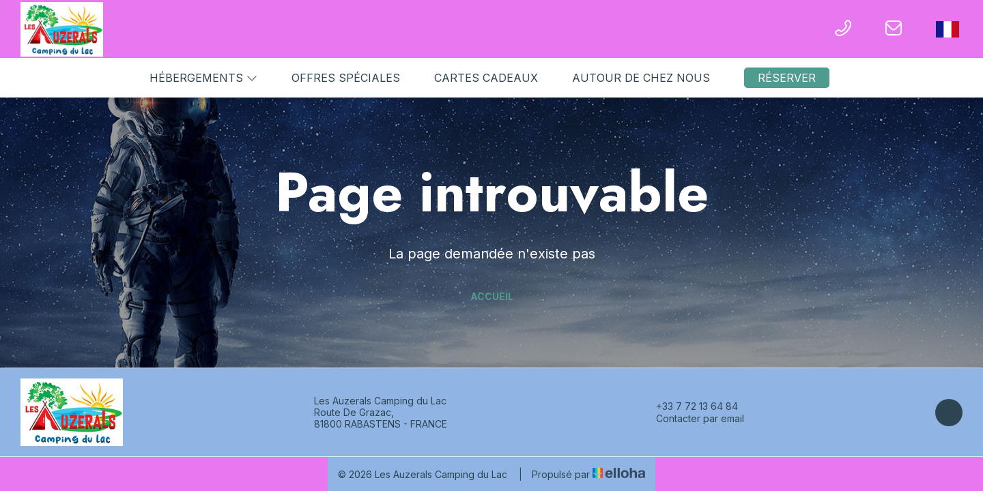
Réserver (787, 78)
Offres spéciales (345, 78)
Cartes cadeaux (486, 78)
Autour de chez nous (641, 78)
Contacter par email (692, 419)
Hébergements (203, 78)
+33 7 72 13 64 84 (689, 406)
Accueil (491, 296)
